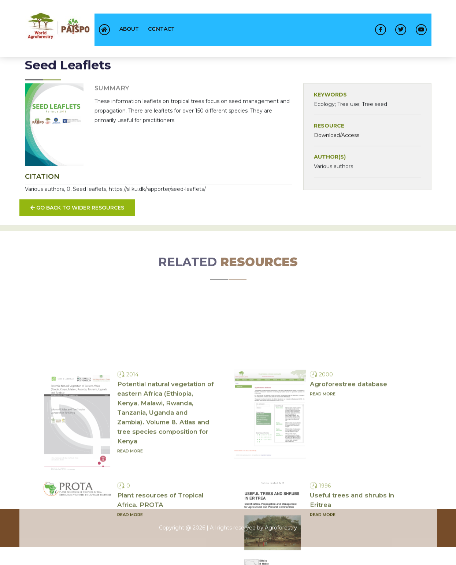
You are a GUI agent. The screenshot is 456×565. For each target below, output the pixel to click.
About (129, 29)
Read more (130, 543)
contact (161, 29)
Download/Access (336, 140)
